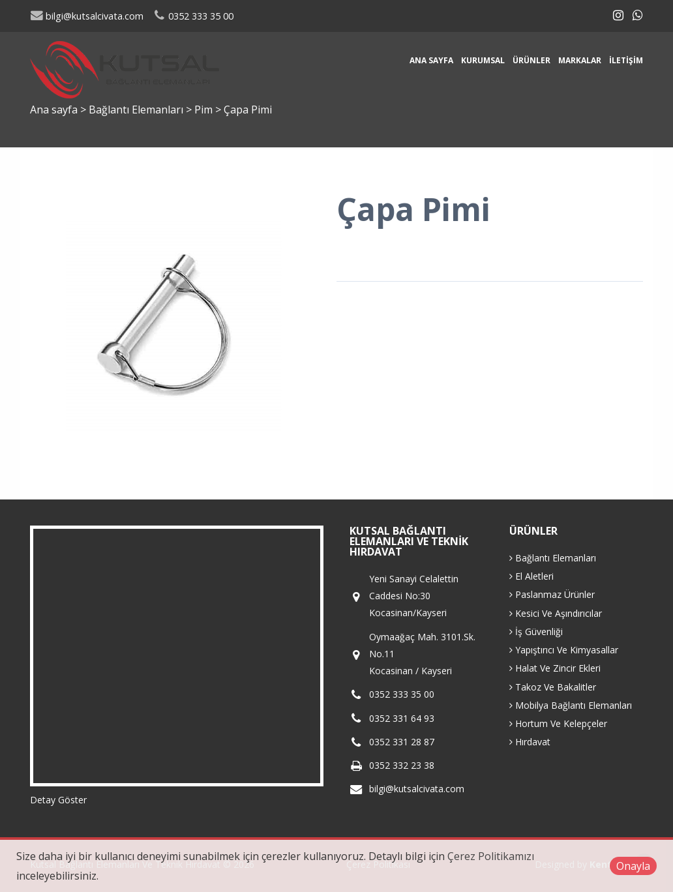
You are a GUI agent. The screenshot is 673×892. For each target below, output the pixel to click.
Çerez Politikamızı (490, 856)
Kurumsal (483, 60)
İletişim (626, 60)
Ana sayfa (431, 60)
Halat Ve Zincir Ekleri (555, 668)
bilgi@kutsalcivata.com (86, 16)
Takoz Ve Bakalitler (552, 687)
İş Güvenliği (536, 631)
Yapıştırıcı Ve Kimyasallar (563, 650)
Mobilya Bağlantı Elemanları (570, 705)
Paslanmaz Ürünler (552, 594)
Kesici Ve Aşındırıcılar (555, 613)
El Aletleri (531, 576)
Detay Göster (58, 800)
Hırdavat (529, 742)
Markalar (579, 60)
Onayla (633, 866)
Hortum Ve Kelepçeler (558, 723)
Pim (204, 109)
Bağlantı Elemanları (137, 109)
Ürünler (531, 60)
